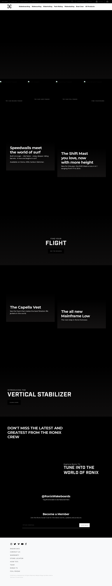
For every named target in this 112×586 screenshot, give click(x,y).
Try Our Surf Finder (43, 105)
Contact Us (15, 551)
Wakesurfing (36, 6)
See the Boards (56, 243)
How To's (14, 561)
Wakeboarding (24, 6)
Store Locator (16, 558)
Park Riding (58, 6)
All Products (90, 6)
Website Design (39, 575)
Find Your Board (99, 106)
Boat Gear (80, 6)
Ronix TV (14, 567)
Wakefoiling (47, 6)
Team (12, 564)
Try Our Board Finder (15, 106)
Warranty (14, 554)
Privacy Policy (19, 577)
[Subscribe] (84, 524)
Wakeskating (69, 6)
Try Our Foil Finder (71, 105)
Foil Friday (15, 571)
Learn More (14, 395)
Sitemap (12, 577)
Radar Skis (15, 548)
